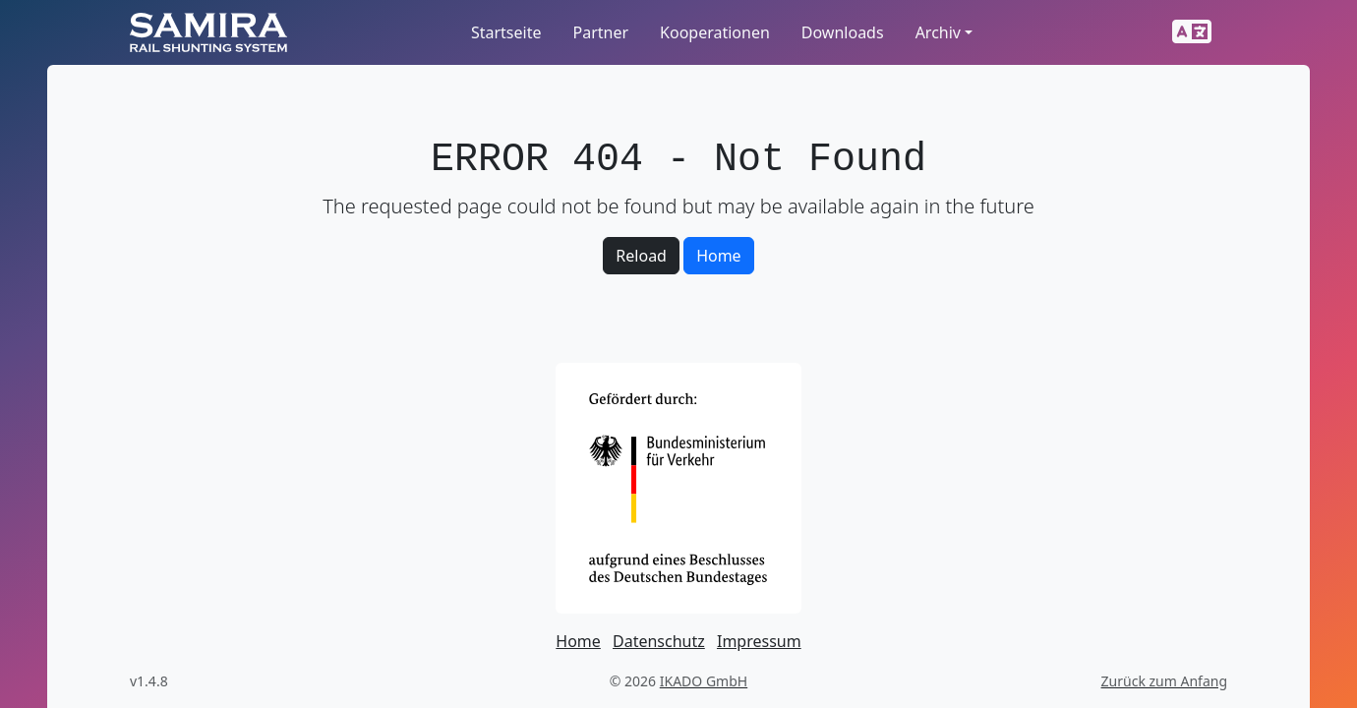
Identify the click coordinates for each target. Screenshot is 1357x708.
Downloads (842, 32)
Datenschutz (659, 641)
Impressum (759, 641)
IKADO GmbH (703, 681)
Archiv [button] (938, 32)
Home (718, 255)
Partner (600, 32)
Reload (641, 255)
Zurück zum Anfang (1164, 681)
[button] (1191, 32)
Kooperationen (715, 32)
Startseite (506, 32)
